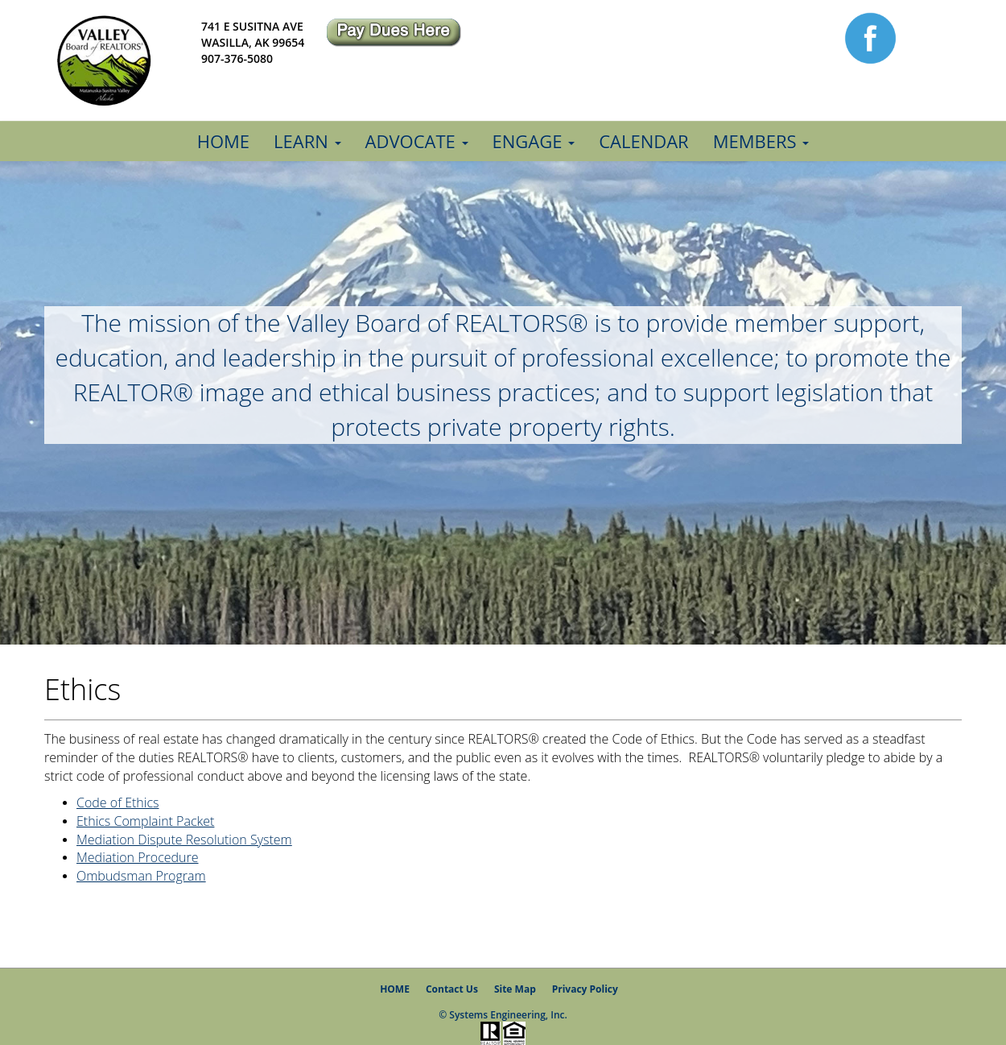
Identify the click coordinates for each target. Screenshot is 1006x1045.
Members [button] (761, 141)
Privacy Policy (585, 989)
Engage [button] (534, 141)
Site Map (515, 989)
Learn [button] (307, 141)
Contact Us (452, 989)
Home (223, 141)
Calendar (644, 141)
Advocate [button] (416, 141)
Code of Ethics (117, 802)
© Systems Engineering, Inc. (503, 1015)
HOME (395, 989)
